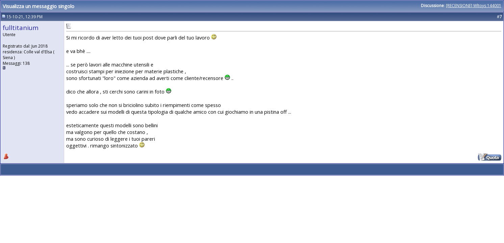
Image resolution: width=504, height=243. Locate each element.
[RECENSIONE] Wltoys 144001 (473, 5)
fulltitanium (21, 27)
